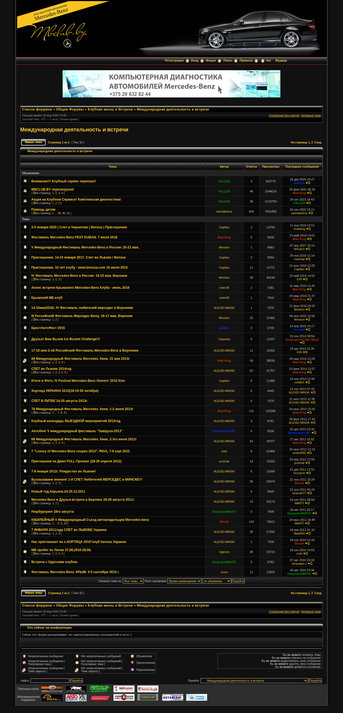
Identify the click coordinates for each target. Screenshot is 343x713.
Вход (194, 60)
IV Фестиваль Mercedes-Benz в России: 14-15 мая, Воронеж (79, 276)
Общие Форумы (70, 109)
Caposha (224, 339)
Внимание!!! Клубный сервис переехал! (63, 181)
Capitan (224, 227)
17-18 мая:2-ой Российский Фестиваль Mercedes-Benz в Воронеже (84, 350)
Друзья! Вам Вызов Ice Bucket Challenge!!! (65, 339)
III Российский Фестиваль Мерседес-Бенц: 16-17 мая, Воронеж (81, 316)
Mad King (299, 193)
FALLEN (224, 181)
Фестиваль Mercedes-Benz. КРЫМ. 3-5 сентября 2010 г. (75, 572)
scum (224, 572)
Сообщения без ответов (284, 115)
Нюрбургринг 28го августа (52, 512)
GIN (299, 279)
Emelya (299, 183)
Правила (246, 60)
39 (59, 213)
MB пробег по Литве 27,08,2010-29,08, (61, 550)
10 (65, 523)
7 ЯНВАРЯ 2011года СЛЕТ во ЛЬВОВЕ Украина (68, 530)
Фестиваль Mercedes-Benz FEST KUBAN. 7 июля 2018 (74, 237)
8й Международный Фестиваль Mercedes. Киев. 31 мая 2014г (80, 359)
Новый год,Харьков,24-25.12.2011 (58, 491)
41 (68, 213)
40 (63, 213)
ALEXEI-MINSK (224, 307)
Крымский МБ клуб (46, 298)
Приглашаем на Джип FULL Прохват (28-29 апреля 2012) (76, 461)
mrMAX (299, 382)
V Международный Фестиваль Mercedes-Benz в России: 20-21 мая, (85, 247)
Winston (224, 247)
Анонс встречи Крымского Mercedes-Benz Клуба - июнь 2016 (80, 288)
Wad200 (299, 533)
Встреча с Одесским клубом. (54, 562)
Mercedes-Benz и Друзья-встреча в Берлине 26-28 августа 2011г (82, 500)
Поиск (227, 60)
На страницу (299, 142)
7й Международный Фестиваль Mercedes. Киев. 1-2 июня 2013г (82, 409)
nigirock (224, 552)
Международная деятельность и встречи (173, 109)
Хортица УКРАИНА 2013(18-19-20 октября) (65, 391)
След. (318, 142)
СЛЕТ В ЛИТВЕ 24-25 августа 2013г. (59, 401)
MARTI (299, 503)
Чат (268, 60)
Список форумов (37, 109)
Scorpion (299, 473)
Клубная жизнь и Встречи (110, 109)
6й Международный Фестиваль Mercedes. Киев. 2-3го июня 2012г (84, 439)
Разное (281, 61)
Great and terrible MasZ (302, 339)
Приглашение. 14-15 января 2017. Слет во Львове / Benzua (78, 257)
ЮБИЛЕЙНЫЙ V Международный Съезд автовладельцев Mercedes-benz (90, 520)
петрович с (299, 563)
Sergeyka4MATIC (224, 511)
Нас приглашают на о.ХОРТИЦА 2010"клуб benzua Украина (78, 542)
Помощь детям (43, 209)
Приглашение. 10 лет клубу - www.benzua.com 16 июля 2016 (79, 267)
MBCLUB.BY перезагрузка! (52, 189)
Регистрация (174, 60)
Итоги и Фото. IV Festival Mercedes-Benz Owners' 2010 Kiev (78, 381)
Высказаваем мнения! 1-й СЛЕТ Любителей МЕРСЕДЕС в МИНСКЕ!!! (86, 479)
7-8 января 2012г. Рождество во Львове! (63, 471)
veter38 (224, 287)
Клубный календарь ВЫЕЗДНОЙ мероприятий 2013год (75, 421)
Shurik (299, 483)
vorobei (224, 328)
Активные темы (311, 115)
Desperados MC (224, 431)
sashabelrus (224, 211)
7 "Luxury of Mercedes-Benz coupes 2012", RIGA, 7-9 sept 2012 (80, 451)
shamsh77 (299, 493)
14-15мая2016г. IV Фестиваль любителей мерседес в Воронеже (82, 308)
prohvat (224, 461)
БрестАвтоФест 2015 (48, 328)
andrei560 (299, 452)
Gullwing (299, 229)
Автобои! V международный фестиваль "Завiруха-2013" (77, 431)
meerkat (299, 259)
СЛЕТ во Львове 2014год (51, 369)
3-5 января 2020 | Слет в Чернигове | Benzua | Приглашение (79, 227)
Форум (211, 60)
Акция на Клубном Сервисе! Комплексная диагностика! (76, 199)
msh (224, 451)
